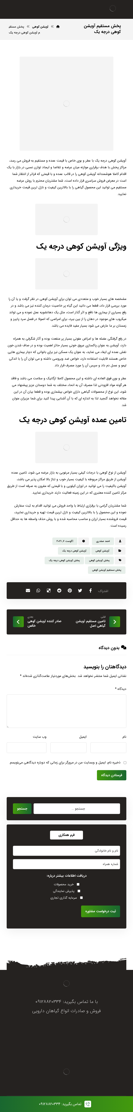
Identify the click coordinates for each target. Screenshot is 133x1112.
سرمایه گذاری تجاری (63, 897)
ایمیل (83, 736)
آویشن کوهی (102, 551)
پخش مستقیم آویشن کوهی (106, 570)
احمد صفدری (103, 541)
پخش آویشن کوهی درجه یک (64, 560)
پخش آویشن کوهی (99, 560)
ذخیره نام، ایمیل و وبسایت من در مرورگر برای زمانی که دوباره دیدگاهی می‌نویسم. (64, 762)
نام (124, 736)
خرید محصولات (64, 884)
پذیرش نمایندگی (63, 891)
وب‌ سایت (39, 736)
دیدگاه (120, 689)
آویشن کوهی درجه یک (74, 551)
